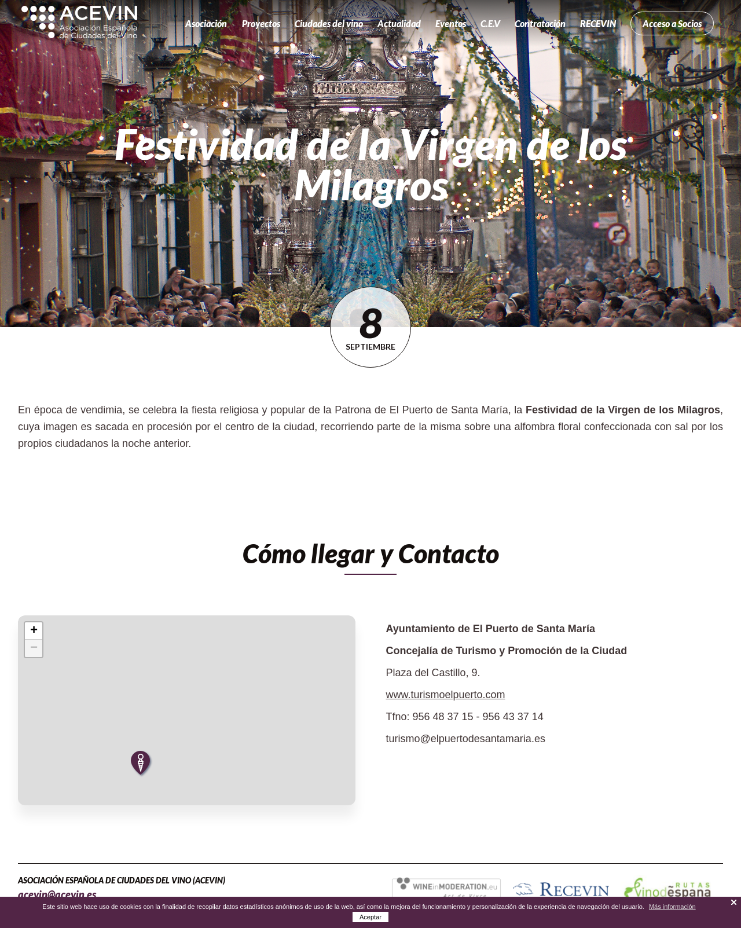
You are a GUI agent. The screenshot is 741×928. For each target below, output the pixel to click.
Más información (672, 906)
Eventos (450, 23)
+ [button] (34, 631)
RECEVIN (598, 23)
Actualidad (399, 23)
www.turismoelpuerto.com (445, 694)
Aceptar (370, 917)
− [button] (34, 648)
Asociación (206, 23)
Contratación (540, 23)
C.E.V (490, 23)
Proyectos (261, 23)
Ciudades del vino (329, 23)
